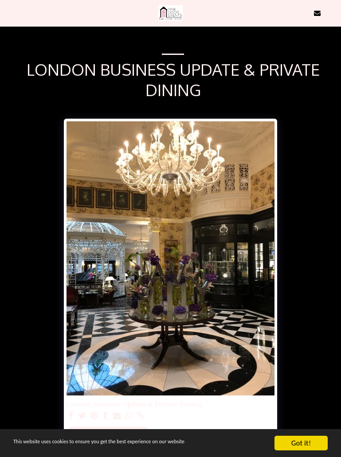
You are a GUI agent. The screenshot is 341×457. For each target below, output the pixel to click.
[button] (9, 13)
